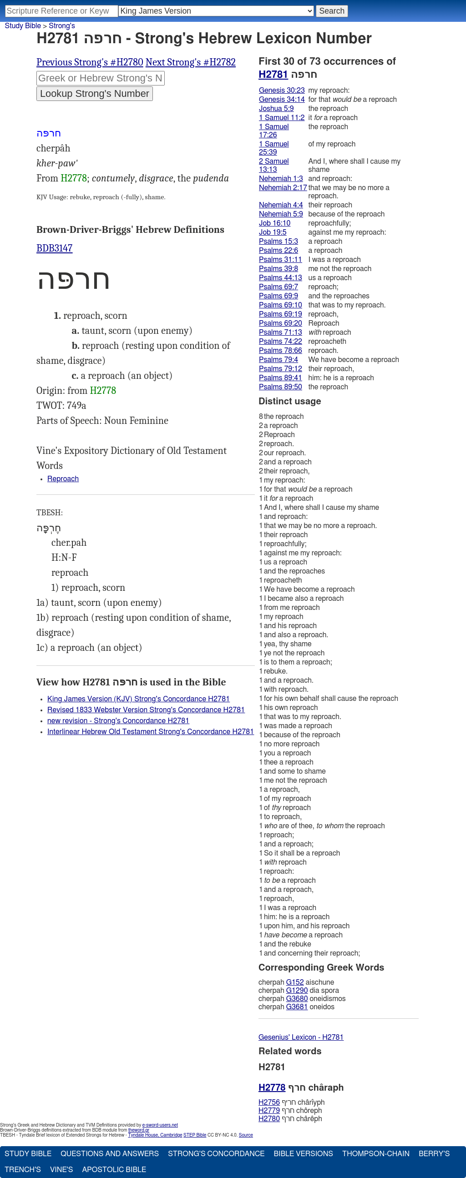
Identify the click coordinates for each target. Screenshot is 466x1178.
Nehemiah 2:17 (283, 187)
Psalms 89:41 (280, 378)
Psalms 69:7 (278, 287)
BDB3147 (54, 248)
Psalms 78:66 (280, 350)
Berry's (434, 1154)
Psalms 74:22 (280, 341)
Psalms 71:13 (280, 332)
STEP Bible (194, 1135)
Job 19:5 (273, 232)
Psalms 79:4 (278, 359)
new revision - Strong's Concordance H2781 (118, 721)
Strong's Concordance (216, 1154)
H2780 (269, 1119)
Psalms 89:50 (280, 387)
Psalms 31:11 (280, 259)
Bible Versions (303, 1154)
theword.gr (138, 1130)
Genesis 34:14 (282, 99)
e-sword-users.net (160, 1125)
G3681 (297, 1007)
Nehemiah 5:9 (281, 214)
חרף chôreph (290, 1110)
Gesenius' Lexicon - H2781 (301, 1037)
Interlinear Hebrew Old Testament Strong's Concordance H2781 (150, 731)
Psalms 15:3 (278, 241)
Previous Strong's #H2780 (89, 62)
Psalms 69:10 (280, 305)
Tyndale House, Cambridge (155, 1135)
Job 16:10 (275, 223)
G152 (295, 982)
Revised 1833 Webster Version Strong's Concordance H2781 (146, 710)
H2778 (74, 178)
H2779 (269, 1110)
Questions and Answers (110, 1154)
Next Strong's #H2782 (191, 62)
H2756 (269, 1102)
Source (246, 1135)
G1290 (297, 990)
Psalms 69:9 (278, 296)
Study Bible (23, 26)
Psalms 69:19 (280, 314)
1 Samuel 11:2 (281, 117)
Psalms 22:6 (278, 250)
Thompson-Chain (376, 1154)
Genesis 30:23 (282, 90)
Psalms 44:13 (280, 278)
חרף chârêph (290, 1119)
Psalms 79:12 (280, 369)
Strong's (62, 26)
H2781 (273, 75)
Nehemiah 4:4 (281, 205)
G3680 (297, 998)
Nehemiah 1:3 (281, 178)
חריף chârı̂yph (291, 1102)
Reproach (63, 479)
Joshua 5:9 (276, 108)
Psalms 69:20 (280, 323)
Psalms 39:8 (278, 268)
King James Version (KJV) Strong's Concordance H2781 (138, 699)
